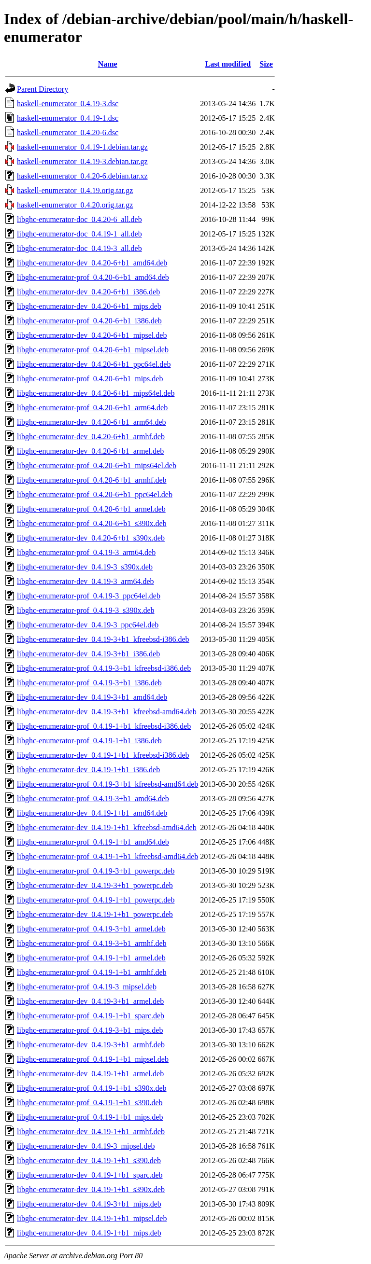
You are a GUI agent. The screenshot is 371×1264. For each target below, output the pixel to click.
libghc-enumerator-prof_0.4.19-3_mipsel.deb (87, 987)
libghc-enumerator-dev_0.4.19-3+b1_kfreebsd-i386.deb (103, 639)
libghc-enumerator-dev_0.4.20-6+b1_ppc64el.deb (94, 364)
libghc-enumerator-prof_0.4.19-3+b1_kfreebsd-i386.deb (104, 668)
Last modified (228, 64)
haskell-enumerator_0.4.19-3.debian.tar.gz (82, 161)
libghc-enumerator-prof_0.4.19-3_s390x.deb (86, 610)
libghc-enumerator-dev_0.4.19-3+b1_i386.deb (88, 654)
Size (266, 64)
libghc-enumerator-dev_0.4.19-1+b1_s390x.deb (91, 1189)
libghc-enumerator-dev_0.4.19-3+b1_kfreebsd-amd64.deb (107, 712)
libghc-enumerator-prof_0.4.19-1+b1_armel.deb (91, 958)
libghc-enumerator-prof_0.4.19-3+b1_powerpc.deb (95, 871)
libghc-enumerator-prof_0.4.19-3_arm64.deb (86, 552)
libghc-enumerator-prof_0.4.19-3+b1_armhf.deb (92, 943)
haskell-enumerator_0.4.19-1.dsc (67, 118)
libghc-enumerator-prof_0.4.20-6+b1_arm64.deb (92, 407)
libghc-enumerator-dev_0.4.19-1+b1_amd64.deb (92, 813)
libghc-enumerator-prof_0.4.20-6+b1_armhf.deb (92, 480)
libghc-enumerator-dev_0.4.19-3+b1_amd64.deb (92, 697)
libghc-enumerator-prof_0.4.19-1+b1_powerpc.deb (95, 900)
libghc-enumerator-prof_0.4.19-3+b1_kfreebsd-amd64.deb (107, 784)
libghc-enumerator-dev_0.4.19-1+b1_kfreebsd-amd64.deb (107, 827)
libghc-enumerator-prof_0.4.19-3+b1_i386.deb (89, 683)
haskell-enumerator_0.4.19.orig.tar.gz (75, 190)
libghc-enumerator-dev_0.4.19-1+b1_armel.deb (90, 1074)
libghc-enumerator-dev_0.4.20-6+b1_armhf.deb (91, 436)
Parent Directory (42, 89)
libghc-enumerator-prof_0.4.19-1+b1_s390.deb (90, 1102)
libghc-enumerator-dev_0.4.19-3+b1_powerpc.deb (95, 885)
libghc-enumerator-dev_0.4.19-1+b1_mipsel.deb (92, 1218)
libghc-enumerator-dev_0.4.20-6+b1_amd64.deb (92, 263)
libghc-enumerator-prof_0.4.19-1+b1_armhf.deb (92, 972)
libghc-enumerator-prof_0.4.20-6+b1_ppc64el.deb (94, 494)
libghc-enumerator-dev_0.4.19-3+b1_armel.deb (90, 1001)
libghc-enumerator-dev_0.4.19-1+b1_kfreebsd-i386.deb (103, 755)
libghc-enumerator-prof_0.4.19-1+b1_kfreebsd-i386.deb (104, 726)
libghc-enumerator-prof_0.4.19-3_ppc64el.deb (88, 596)
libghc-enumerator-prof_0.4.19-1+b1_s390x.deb (92, 1088)
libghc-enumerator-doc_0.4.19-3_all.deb (79, 248)
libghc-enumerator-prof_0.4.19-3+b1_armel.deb (91, 929)
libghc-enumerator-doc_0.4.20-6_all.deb (79, 219)
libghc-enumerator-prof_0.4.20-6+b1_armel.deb (91, 509)
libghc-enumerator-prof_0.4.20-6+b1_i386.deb (89, 321)
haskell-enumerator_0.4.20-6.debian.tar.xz (82, 176)
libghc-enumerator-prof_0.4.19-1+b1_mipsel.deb (93, 1059)
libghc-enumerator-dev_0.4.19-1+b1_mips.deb (89, 1233)
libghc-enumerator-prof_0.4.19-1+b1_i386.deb (89, 740)
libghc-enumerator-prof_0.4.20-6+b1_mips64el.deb (96, 465)
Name (107, 64)
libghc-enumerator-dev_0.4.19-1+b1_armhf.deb (91, 1131)
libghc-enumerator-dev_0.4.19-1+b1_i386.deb (88, 769)
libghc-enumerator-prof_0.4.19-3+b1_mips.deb (90, 1030)
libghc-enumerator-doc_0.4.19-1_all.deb (79, 234)
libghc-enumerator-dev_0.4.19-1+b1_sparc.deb (90, 1175)
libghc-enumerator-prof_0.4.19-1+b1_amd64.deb (93, 842)
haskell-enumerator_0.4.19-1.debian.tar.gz (82, 147)
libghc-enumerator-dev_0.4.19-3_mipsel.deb (86, 1146)
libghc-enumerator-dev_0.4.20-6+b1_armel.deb (90, 451)
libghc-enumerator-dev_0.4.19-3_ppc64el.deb (87, 625)
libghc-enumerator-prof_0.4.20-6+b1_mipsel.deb (93, 350)
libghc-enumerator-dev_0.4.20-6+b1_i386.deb (88, 292)
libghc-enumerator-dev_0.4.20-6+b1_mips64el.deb (95, 393)
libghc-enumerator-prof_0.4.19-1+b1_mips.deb (90, 1117)
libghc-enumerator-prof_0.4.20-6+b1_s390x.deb (92, 523)
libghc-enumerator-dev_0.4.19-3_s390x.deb (85, 567)
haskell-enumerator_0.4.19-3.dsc (67, 103)
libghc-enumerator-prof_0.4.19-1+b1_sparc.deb (90, 1016)
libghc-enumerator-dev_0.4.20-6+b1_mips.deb (89, 306)
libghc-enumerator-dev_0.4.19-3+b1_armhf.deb (91, 1045)
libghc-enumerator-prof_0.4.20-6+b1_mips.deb (90, 379)
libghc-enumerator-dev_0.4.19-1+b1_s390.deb (89, 1160)
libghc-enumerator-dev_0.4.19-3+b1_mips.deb (89, 1204)
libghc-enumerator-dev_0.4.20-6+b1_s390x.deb (91, 538)
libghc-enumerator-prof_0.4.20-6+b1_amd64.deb (93, 277)
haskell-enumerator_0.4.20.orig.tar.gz (75, 205)
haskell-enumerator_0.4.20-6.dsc (67, 132)
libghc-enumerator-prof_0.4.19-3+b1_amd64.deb (93, 798)
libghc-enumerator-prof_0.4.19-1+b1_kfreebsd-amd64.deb (107, 856)
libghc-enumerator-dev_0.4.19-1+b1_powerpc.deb (95, 914)
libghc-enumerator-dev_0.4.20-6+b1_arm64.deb (91, 422)
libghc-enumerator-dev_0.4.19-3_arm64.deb (85, 581)
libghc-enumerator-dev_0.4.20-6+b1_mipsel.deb (92, 335)
